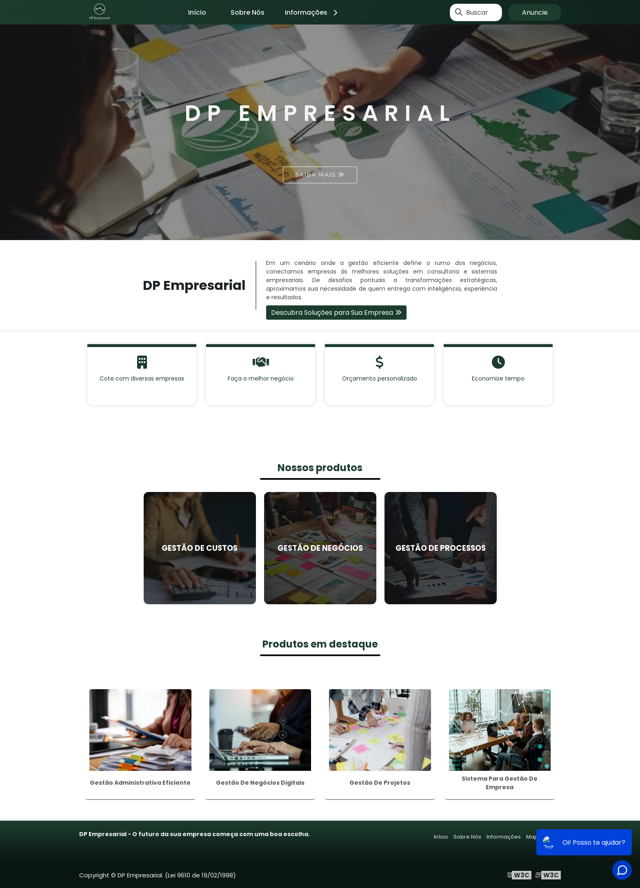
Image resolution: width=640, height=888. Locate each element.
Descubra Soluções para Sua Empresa (332, 312)
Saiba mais (316, 175)
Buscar (477, 12)
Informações (312, 12)
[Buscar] (459, 12)
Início (197, 12)
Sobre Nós (247, 12)
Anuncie (535, 12)
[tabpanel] (320, 132)
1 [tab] (320, 230)
